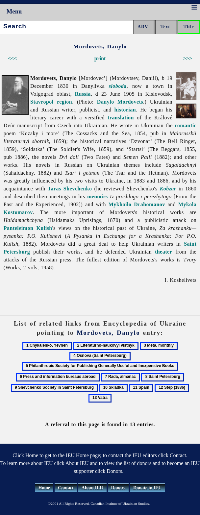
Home (44, 487)
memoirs (97, 196)
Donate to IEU (147, 487)
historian (125, 109)
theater (163, 252)
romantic (185, 125)
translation (121, 117)
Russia (82, 94)
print (100, 58)
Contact (65, 487)
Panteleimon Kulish (28, 228)
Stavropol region (51, 102)
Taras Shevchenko (70, 188)
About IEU (92, 487)
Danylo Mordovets (120, 102)
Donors (118, 487)
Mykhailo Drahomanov (137, 204)
